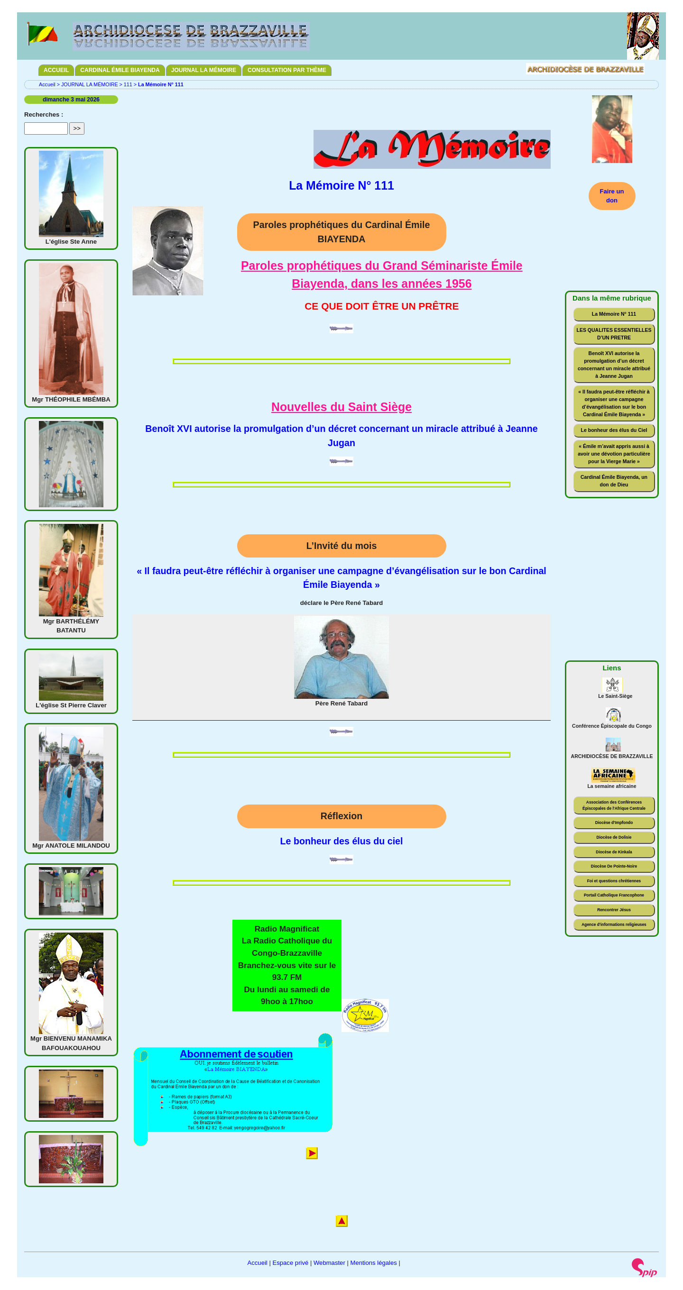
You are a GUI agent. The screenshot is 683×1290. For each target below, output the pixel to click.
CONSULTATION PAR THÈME (287, 70)
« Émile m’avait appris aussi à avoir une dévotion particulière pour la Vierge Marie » (614, 454)
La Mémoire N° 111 (614, 314)
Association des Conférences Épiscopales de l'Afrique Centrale (614, 805)
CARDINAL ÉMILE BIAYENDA (119, 70)
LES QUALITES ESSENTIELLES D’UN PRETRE (614, 334)
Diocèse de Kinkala (614, 852)
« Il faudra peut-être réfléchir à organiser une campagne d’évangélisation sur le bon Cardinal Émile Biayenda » (613, 403)
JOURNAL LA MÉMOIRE (203, 70)
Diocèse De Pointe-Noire (614, 866)
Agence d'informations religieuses (613, 924)
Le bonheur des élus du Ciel (614, 430)
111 (128, 84)
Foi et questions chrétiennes (614, 880)
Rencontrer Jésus (614, 909)
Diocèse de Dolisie (613, 837)
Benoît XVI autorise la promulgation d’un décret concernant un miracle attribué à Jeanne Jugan (614, 364)
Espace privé (290, 1262)
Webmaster (329, 1262)
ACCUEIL (56, 70)
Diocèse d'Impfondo (614, 822)
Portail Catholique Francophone (614, 895)
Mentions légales (373, 1262)
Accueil (47, 84)
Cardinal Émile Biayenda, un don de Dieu (614, 481)
